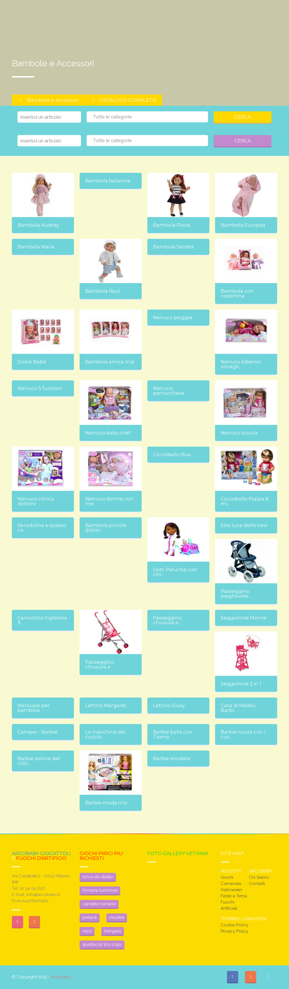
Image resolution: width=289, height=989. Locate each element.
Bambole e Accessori (48, 100)
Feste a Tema (234, 896)
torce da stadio (97, 876)
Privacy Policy (234, 931)
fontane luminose (99, 890)
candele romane (99, 903)
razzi (87, 930)
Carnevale (231, 883)
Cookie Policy (234, 925)
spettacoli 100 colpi (102, 944)
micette (116, 917)
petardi (89, 917)
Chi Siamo (259, 877)
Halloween (231, 889)
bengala (112, 930)
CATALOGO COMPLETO (123, 100)
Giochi (227, 877)
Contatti (257, 883)
